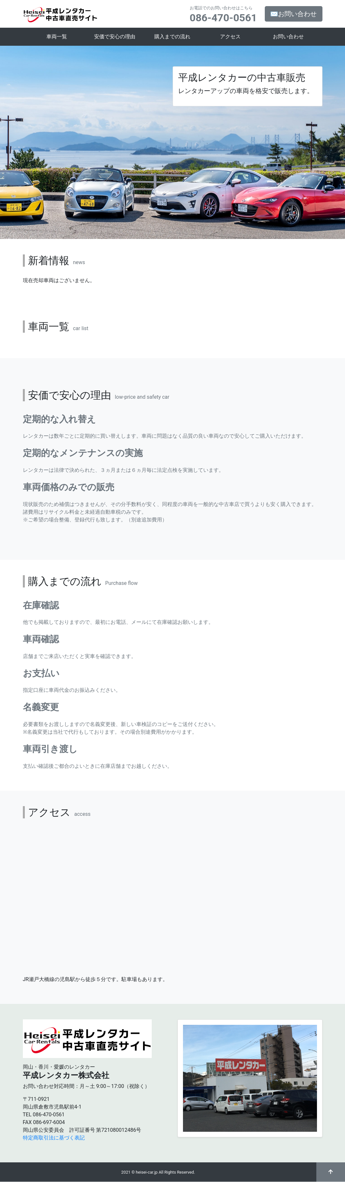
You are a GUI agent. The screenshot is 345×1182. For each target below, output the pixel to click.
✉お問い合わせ (293, 14)
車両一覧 (56, 36)
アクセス (230, 36)
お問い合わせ (288, 36)
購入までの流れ (172, 36)
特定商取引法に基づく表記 (54, 1138)
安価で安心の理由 (114, 36)
